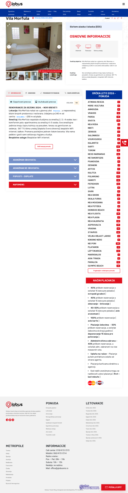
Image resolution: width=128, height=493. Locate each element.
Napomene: (18, 184)
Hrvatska (8, 477)
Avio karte (49, 432)
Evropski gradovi (51, 408)
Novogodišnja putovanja (53, 417)
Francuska (9, 465)
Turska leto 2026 (91, 411)
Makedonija (9, 474)
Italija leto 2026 (90, 441)
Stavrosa (56, 111)
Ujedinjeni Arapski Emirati (54, 423)
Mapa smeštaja (72, 93)
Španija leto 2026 (91, 432)
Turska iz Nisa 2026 (92, 435)
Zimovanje (49, 414)
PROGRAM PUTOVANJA (49, 93)
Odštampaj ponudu (43, 146)
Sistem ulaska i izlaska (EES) (86, 26)
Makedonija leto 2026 (92, 423)
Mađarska (9, 462)
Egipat (48, 420)
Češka (8, 468)
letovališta (20, 117)
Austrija (8, 459)
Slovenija (9, 471)
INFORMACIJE (14, 93)
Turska (8, 450)
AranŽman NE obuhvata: (26, 168)
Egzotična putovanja (52, 426)
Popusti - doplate (23, 176)
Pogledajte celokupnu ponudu (104, 270)
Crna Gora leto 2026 (92, 426)
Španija (8, 456)
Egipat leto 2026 (91, 417)
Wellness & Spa (50, 429)
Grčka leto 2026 (46, 18)
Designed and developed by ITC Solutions (70, 489)
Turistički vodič (50, 435)
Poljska (8, 480)
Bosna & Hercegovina (12, 483)
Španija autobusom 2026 (93, 438)
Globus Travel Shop (51, 489)
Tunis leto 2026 (90, 429)
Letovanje (49, 411)
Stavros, (38, 18)
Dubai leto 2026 (91, 420)
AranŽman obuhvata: (24, 160)
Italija (7, 453)
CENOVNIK (30, 93)
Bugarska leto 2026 (92, 414)
